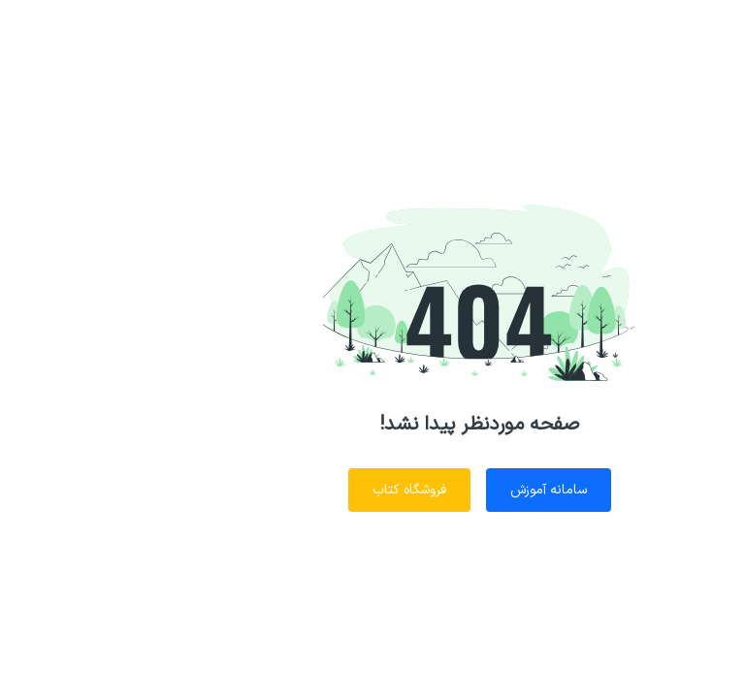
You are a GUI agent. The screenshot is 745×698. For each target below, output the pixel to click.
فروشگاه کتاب (303, 490)
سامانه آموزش (442, 490)
